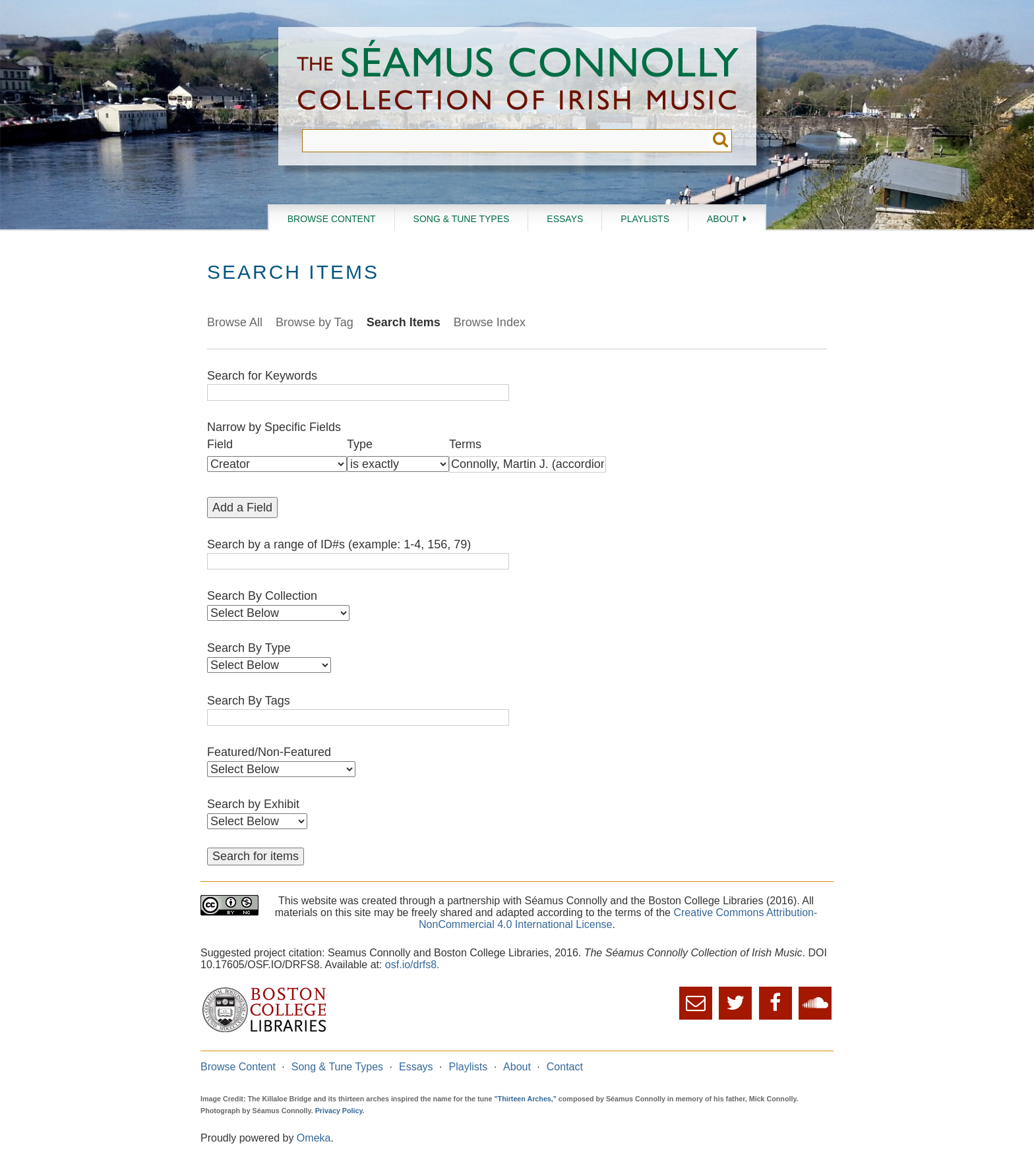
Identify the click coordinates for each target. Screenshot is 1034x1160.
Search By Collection (262, 595)
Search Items (404, 322)
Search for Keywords (262, 375)
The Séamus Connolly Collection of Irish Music (517, 78)
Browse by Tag (314, 322)
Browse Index (490, 322)
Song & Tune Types (461, 219)
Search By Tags (248, 700)
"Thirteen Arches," (526, 1099)
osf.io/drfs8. (412, 964)
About (723, 219)
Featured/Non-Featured (269, 752)
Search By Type (249, 647)
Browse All (234, 322)
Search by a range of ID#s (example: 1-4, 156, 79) (339, 544)
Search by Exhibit (253, 804)
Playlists (645, 219)
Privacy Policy (339, 1111)
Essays (565, 219)
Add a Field (242, 507)
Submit (720, 140)
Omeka (314, 1138)
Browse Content (332, 219)
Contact (565, 1066)
